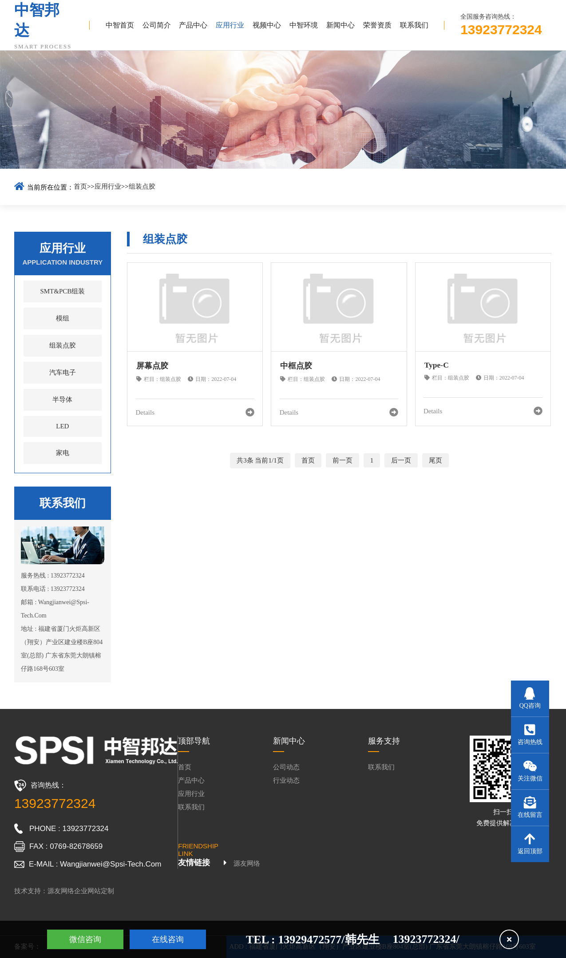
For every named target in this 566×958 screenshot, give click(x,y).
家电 (62, 452)
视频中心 (267, 25)
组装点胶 (142, 186)
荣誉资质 (377, 25)
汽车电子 (62, 372)
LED (62, 426)
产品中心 (193, 25)
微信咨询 (85, 939)
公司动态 (286, 767)
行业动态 (286, 780)
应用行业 (230, 25)
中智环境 (303, 25)
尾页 (435, 460)
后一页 (401, 460)
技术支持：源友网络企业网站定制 (64, 891)
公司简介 (156, 25)
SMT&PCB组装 (62, 291)
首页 (80, 186)
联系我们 (414, 25)
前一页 (342, 460)
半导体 (62, 399)
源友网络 (247, 863)
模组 (62, 318)
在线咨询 (168, 939)
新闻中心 (340, 25)
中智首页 (120, 25)
